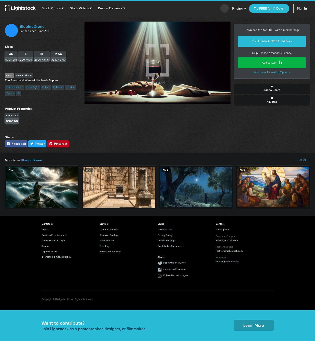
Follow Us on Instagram (176, 275)
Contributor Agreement (170, 246)
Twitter (37, 143)
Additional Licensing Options (272, 72)
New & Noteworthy (110, 251)
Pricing (239, 8)
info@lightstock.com (227, 240)
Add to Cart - (272, 63)
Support (46, 246)
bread (58, 87)
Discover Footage (109, 235)
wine (71, 87)
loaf (45, 87)
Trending (104, 246)
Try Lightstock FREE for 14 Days (272, 41)
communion (14, 87)
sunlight (32, 87)
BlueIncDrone (32, 26)
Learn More (253, 325)
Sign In (302, 8)
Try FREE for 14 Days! (269, 8)
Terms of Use (165, 229)
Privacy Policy (165, 235)
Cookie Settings (166, 240)
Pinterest (58, 143)
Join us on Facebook (174, 269)
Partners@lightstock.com (229, 251)
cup (10, 93)
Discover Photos (109, 229)
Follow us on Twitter (174, 262)
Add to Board (272, 88)
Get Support (222, 229)
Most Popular (107, 240)
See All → (304, 160)
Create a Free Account (54, 235)
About (45, 229)
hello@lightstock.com (227, 261)
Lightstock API (49, 251)
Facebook (16, 143)
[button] (53, 8)
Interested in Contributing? (56, 256)
